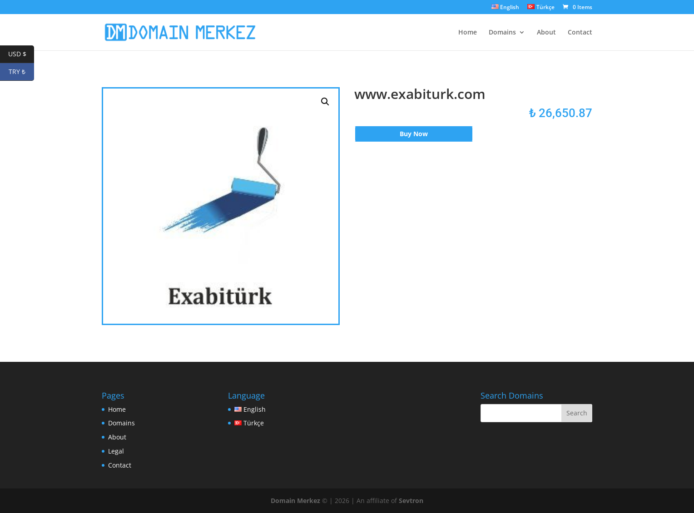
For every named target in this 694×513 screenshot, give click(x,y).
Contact (580, 32)
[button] (325, 102)
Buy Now (414, 133)
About (546, 32)
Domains (502, 32)
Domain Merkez (295, 500)
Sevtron (411, 500)
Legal (116, 451)
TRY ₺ (21, 72)
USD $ (21, 54)
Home (467, 32)
